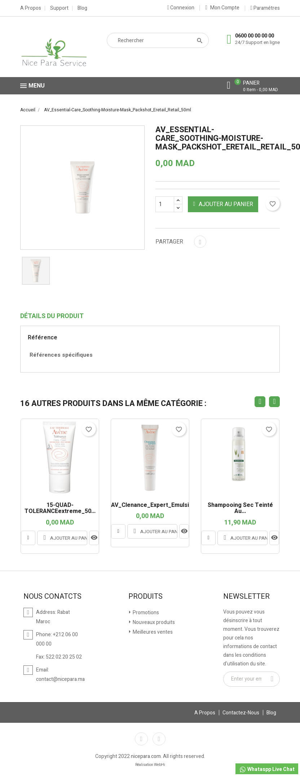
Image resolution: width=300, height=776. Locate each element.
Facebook (141, 738)
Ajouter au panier (223, 204)
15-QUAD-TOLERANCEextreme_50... (60, 508)
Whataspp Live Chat (267, 769)
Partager (200, 242)
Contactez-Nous (240, 713)
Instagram (159, 738)
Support (59, 8)
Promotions (145, 612)
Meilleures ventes (152, 632)
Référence (42, 337)
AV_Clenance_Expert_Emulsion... (150, 505)
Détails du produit (52, 316)
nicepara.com (146, 756)
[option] (36, 271)
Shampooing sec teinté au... (240, 508)
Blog (82, 8)
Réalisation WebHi (150, 764)
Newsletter (246, 597)
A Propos (30, 8)
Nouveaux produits (153, 622)
